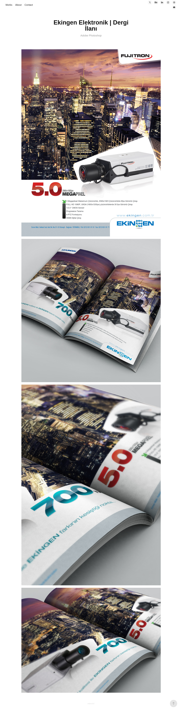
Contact (29, 5)
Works (8, 5)
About (18, 5)
